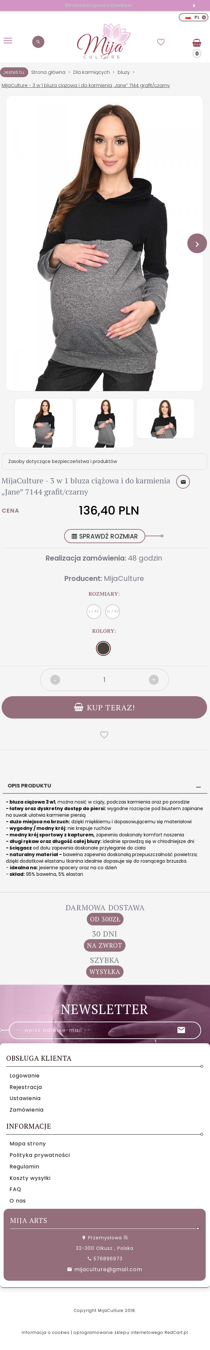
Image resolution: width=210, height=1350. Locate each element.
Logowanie (25, 1075)
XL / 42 (112, 611)
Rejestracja (26, 1087)
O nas (18, 1201)
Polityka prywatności (40, 1155)
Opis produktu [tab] (29, 785)
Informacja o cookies (46, 1332)
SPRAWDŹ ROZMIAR (104, 536)
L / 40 (94, 611)
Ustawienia (25, 1098)
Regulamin (24, 1166)
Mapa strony (28, 1143)
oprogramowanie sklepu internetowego (118, 1332)
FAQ (15, 1189)
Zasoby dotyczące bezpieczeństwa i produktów (62, 461)
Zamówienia (27, 1110)
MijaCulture (124, 578)
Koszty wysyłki (30, 1178)
